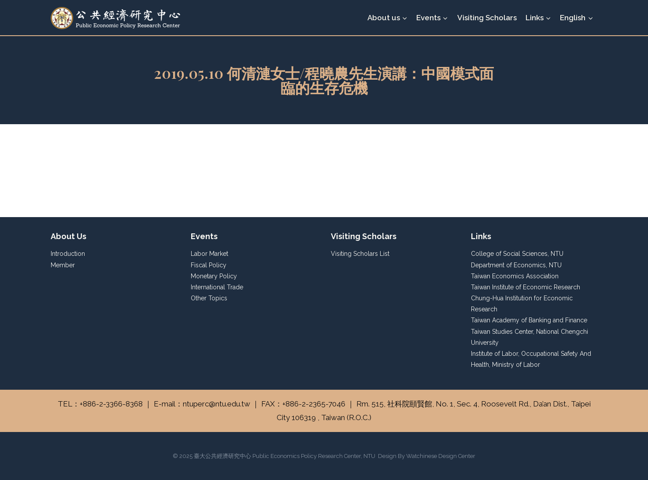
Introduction (68, 253)
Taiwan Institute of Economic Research (525, 287)
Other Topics (209, 298)
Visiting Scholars (487, 17)
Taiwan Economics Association (515, 276)
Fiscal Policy (208, 265)
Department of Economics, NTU (516, 265)
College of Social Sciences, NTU (517, 253)
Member (63, 265)
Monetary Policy (214, 276)
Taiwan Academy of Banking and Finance (529, 320)
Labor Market (209, 253)
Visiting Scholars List (360, 253)
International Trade (217, 287)
